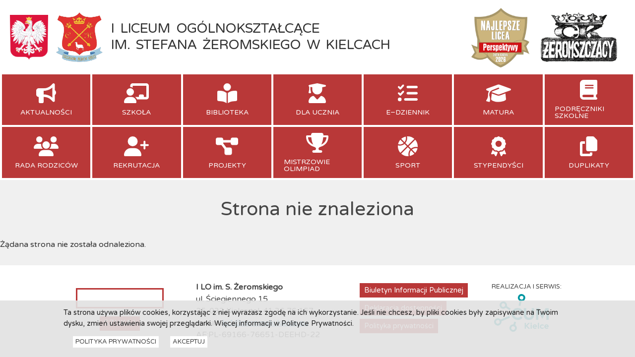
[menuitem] (46, 99)
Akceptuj (189, 343)
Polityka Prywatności (115, 343)
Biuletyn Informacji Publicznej (413, 290)
